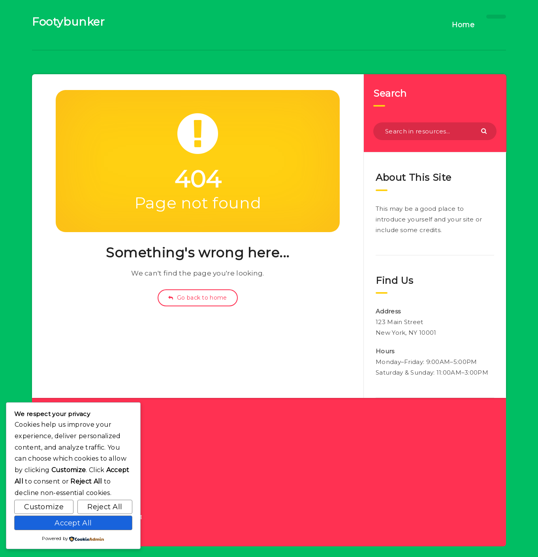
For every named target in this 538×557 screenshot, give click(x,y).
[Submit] (485, 130)
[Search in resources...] (435, 131)
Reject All (104, 507)
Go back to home (197, 297)
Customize (44, 507)
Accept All (73, 523)
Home (463, 25)
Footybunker (68, 21)
